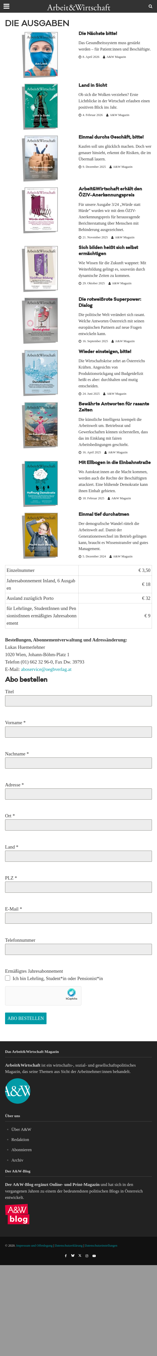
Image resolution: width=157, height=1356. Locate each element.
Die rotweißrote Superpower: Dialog (110, 303)
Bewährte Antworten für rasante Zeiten (114, 407)
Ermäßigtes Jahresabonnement (54, 975)
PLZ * (78, 882)
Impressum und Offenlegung (34, 1245)
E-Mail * (78, 913)
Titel (78, 696)
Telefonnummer (78, 944)
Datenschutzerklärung (69, 1245)
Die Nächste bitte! (98, 34)
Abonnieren (21, 1149)
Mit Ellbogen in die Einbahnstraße (115, 463)
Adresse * (78, 789)
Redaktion (20, 1139)
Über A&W (21, 1129)
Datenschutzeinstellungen (101, 1245)
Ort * (78, 820)
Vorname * (78, 727)
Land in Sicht (93, 86)
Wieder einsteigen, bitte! (105, 352)
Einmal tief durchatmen (104, 515)
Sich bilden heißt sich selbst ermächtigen (108, 251)
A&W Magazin (116, 57)
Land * (78, 851)
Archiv (17, 1160)
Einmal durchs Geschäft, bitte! (111, 138)
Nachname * (78, 758)
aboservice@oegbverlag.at (46, 669)
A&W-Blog (23, 1184)
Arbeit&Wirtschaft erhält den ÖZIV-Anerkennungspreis (110, 192)
